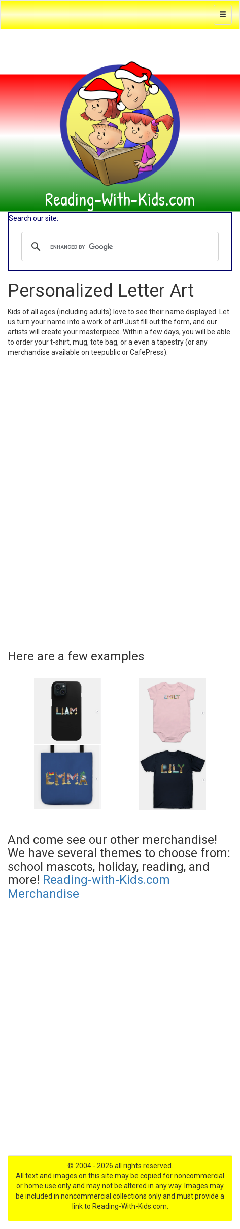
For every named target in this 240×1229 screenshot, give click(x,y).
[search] (118, 247)
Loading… (120, 499)
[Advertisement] (120, 1035)
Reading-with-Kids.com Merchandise (89, 886)
